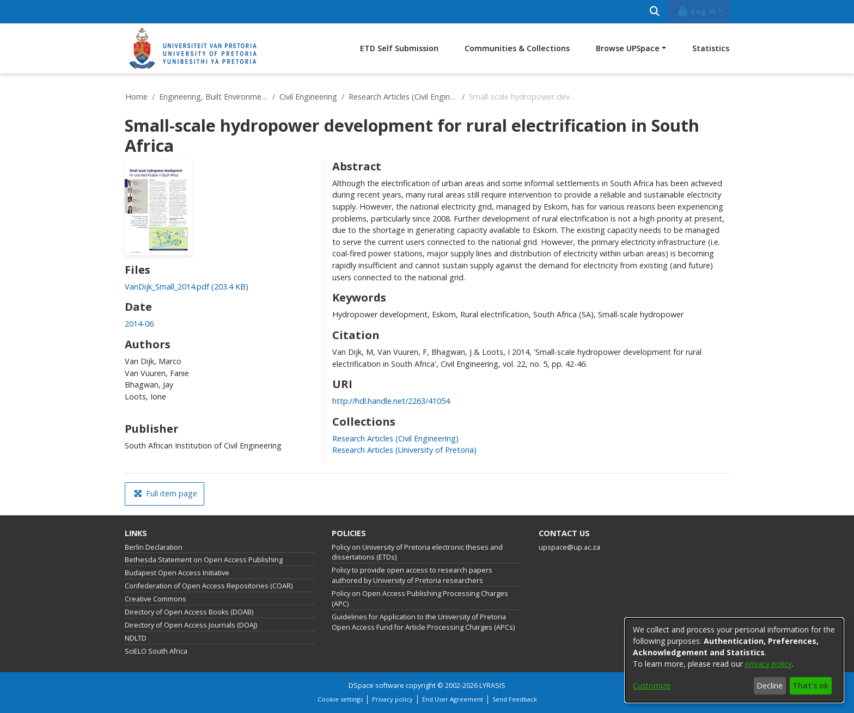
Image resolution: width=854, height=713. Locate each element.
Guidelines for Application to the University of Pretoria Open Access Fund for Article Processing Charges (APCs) (423, 622)
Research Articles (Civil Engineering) (403, 96)
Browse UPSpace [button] (628, 48)
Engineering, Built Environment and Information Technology (213, 96)
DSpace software (376, 685)
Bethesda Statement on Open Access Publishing (204, 559)
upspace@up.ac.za (569, 547)
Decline (770, 685)
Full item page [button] (165, 493)
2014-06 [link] (139, 323)
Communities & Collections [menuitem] (517, 48)
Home (136, 96)
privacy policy (768, 664)
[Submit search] (654, 11)
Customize (651, 685)
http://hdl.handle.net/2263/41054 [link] (391, 401)
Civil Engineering (308, 96)
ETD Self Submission (399, 48)
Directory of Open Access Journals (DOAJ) (191, 625)
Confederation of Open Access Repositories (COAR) (208, 586)
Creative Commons (155, 599)
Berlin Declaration (153, 547)
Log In (696, 11)
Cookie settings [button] (340, 699)
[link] (186, 286)
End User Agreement (452, 699)
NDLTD (136, 638)
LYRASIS (492, 685)
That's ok (810, 685)
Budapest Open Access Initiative (177, 572)
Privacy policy (392, 699)
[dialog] (734, 660)
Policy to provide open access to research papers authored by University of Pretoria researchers (412, 575)
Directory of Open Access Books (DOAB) (189, 612)
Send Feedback (514, 699)
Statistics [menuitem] (710, 48)
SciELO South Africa (156, 651)
